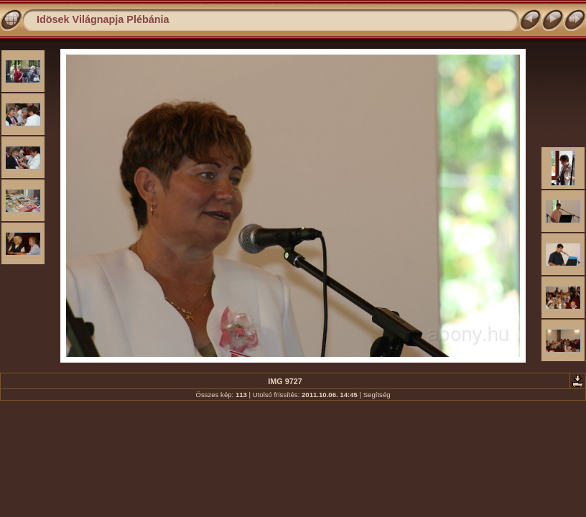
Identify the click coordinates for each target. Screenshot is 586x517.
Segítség (377, 395)
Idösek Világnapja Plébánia (103, 19)
